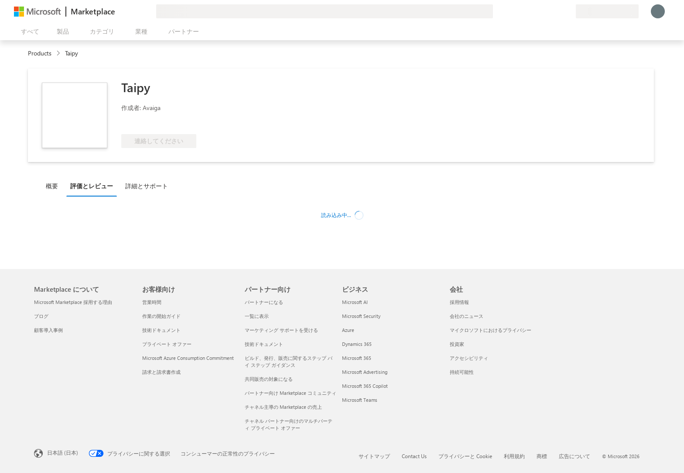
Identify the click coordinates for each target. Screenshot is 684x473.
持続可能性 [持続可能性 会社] (462, 372)
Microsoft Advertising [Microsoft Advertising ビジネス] (364, 372)
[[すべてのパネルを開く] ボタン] (28, 31)
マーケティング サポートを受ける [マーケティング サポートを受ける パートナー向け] (281, 330)
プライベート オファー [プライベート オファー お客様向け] (167, 344)
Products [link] (39, 53)
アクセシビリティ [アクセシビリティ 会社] (469, 358)
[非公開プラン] (568, 11)
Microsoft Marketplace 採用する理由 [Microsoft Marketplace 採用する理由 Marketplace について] (73, 302)
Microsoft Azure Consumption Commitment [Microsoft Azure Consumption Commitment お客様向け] (188, 358)
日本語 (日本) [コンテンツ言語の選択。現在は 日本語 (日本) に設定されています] (62, 452)
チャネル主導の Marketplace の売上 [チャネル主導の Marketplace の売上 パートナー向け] (283, 407)
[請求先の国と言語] (607, 11)
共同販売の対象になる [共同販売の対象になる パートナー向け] (269, 379)
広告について (574, 455)
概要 (52, 186)
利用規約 (514, 455)
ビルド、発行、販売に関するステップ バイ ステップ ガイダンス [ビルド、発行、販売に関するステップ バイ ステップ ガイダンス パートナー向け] (288, 361)
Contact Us (414, 455)
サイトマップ (374, 455)
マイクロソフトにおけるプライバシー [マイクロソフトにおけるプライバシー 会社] (490, 330)
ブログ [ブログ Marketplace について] (41, 316)
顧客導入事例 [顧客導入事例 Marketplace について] (48, 330)
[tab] (54, 185)
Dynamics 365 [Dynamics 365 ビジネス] (357, 344)
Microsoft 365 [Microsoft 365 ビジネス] (356, 358)
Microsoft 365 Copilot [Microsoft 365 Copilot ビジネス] (365, 386)
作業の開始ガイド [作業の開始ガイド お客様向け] (161, 316)
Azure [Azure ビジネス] (348, 330)
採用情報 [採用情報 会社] (459, 302)
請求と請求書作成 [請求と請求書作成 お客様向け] (161, 372)
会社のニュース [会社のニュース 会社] (466, 316)
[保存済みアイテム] (558, 11)
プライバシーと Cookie (465, 455)
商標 (542, 455)
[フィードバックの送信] (537, 11)
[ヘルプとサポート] (547, 11)
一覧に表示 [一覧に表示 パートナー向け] (257, 316)
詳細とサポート (146, 186)
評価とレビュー (91, 186)
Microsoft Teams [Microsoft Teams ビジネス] (359, 400)
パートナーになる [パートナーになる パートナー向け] (264, 302)
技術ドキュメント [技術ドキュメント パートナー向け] (264, 344)
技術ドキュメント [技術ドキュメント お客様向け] (161, 330)
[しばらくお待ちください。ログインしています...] (658, 11)
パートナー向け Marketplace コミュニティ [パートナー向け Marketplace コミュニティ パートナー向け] (290, 393)
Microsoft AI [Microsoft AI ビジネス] (355, 302)
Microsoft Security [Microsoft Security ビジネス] (361, 316)
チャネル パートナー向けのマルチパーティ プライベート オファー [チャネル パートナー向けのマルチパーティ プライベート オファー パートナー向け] (288, 424)
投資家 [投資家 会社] (457, 344)
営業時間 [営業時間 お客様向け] (151, 302)
